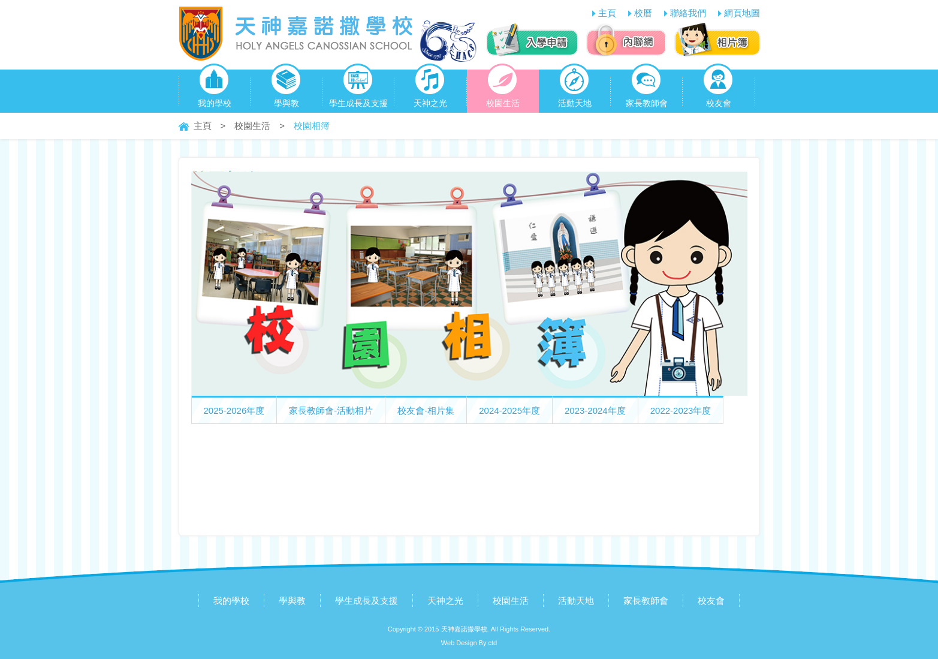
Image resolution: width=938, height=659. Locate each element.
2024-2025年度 (509, 410)
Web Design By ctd (469, 642)
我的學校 (214, 89)
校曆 (643, 13)
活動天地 (575, 89)
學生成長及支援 (358, 89)
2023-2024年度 (595, 410)
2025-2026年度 (234, 410)
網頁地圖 (742, 13)
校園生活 (503, 89)
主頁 (607, 13)
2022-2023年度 (680, 410)
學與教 (286, 89)
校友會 (718, 89)
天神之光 (430, 89)
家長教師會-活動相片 (331, 410)
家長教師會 (647, 89)
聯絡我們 (688, 13)
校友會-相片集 (425, 410)
